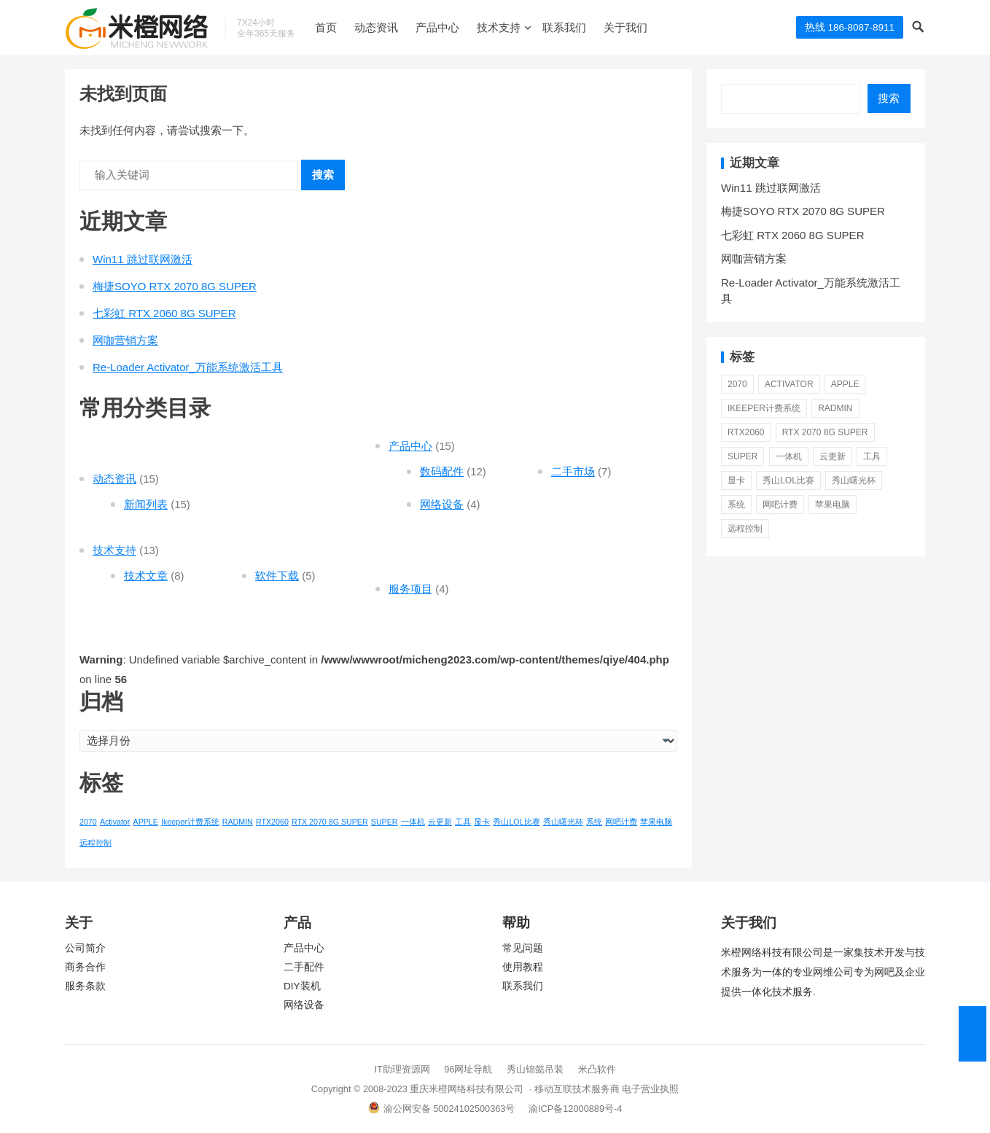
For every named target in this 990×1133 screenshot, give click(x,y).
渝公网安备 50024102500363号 (441, 1108)
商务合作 (85, 967)
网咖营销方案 (125, 340)
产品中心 (437, 27)
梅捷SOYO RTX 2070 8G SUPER (175, 286)
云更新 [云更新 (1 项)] (440, 821)
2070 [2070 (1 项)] (88, 821)
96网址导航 (468, 1069)
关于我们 (625, 27)
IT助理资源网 (401, 1069)
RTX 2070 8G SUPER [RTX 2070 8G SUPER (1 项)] (330, 821)
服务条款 (85, 986)
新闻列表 (146, 504)
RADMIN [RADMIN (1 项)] (237, 821)
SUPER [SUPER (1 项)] (384, 821)
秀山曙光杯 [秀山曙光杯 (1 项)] (563, 821)
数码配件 (442, 471)
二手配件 (304, 967)
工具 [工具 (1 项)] (463, 821)
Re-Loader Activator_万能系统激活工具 (188, 367)
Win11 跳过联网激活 (142, 259)
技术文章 (146, 575)
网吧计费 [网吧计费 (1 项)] (621, 821)
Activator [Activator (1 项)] (115, 821)
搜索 (323, 174)
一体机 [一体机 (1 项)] (413, 821)
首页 (326, 27)
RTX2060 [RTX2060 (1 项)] (272, 821)
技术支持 (499, 27)
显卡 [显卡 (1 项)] (482, 821)
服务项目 (410, 589)
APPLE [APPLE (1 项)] (145, 821)
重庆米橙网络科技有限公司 (466, 1088)
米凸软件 (597, 1069)
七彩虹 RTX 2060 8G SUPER (164, 313)
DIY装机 (302, 986)
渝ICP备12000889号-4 (575, 1108)
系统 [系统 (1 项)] (594, 821)
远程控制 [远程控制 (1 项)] (95, 842)
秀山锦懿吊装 (535, 1069)
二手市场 (573, 471)
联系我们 (564, 27)
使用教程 (522, 967)
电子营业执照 (650, 1088)
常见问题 (522, 948)
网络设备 (442, 504)
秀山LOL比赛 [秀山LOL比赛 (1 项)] (516, 821)
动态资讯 (376, 27)
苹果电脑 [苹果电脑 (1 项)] (656, 821)
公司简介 (85, 948)
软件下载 (277, 575)
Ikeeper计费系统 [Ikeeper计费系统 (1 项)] (190, 821)
